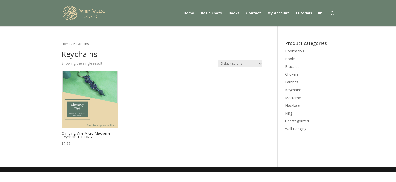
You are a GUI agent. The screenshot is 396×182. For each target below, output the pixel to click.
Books (234, 13)
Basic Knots (211, 13)
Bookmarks (294, 51)
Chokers (292, 74)
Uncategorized (297, 121)
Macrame (293, 97)
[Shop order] (240, 63)
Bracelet (292, 66)
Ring (288, 113)
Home (189, 13)
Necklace (292, 105)
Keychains (293, 89)
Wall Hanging (295, 128)
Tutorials (303, 13)
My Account (278, 13)
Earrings (291, 82)
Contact (253, 13)
